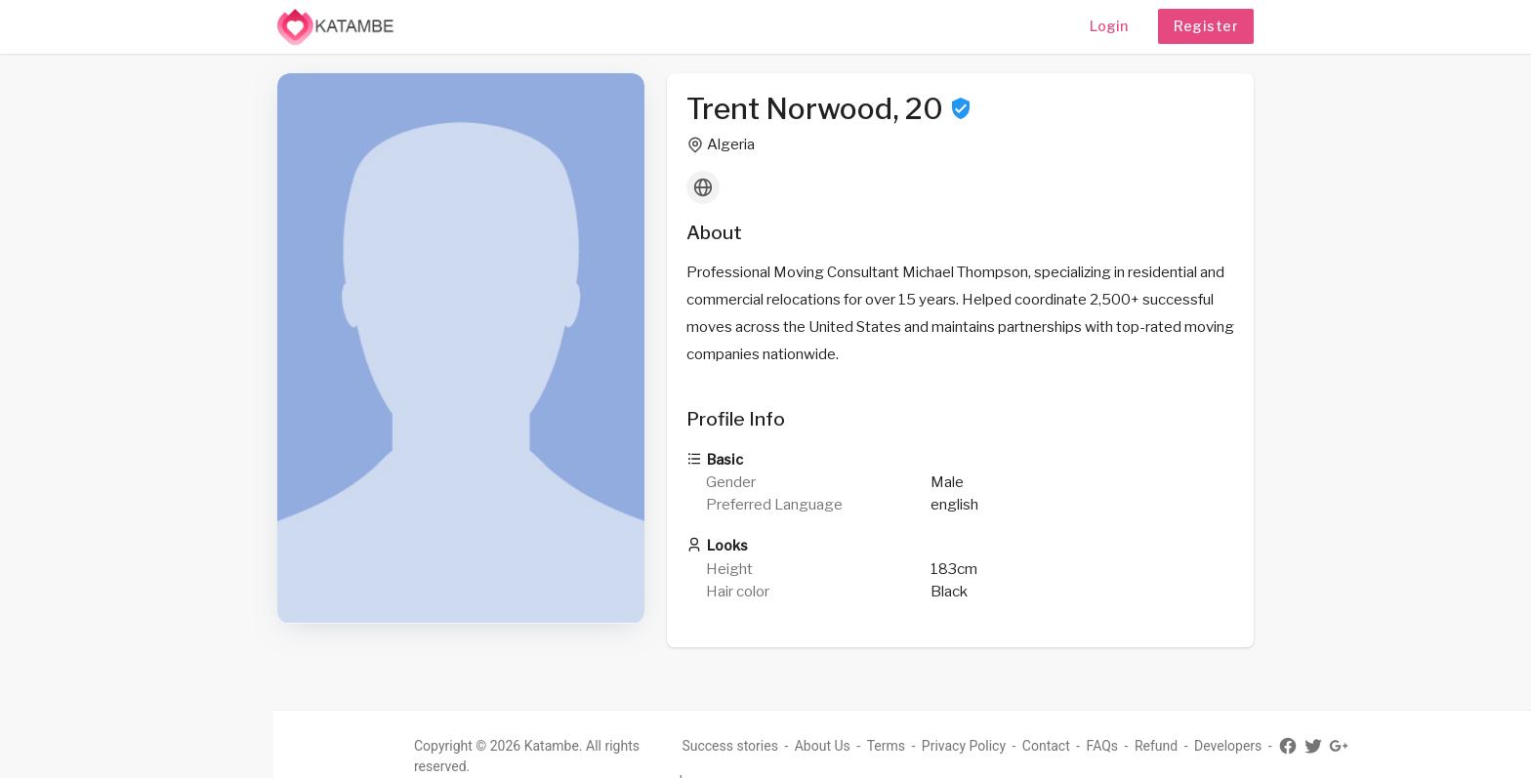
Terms (886, 746)
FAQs (1103, 746)
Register (1206, 26)
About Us (822, 746)
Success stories (730, 746)
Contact (1046, 746)
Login (1109, 26)
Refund (1156, 746)
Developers (1228, 746)
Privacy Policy (964, 746)
